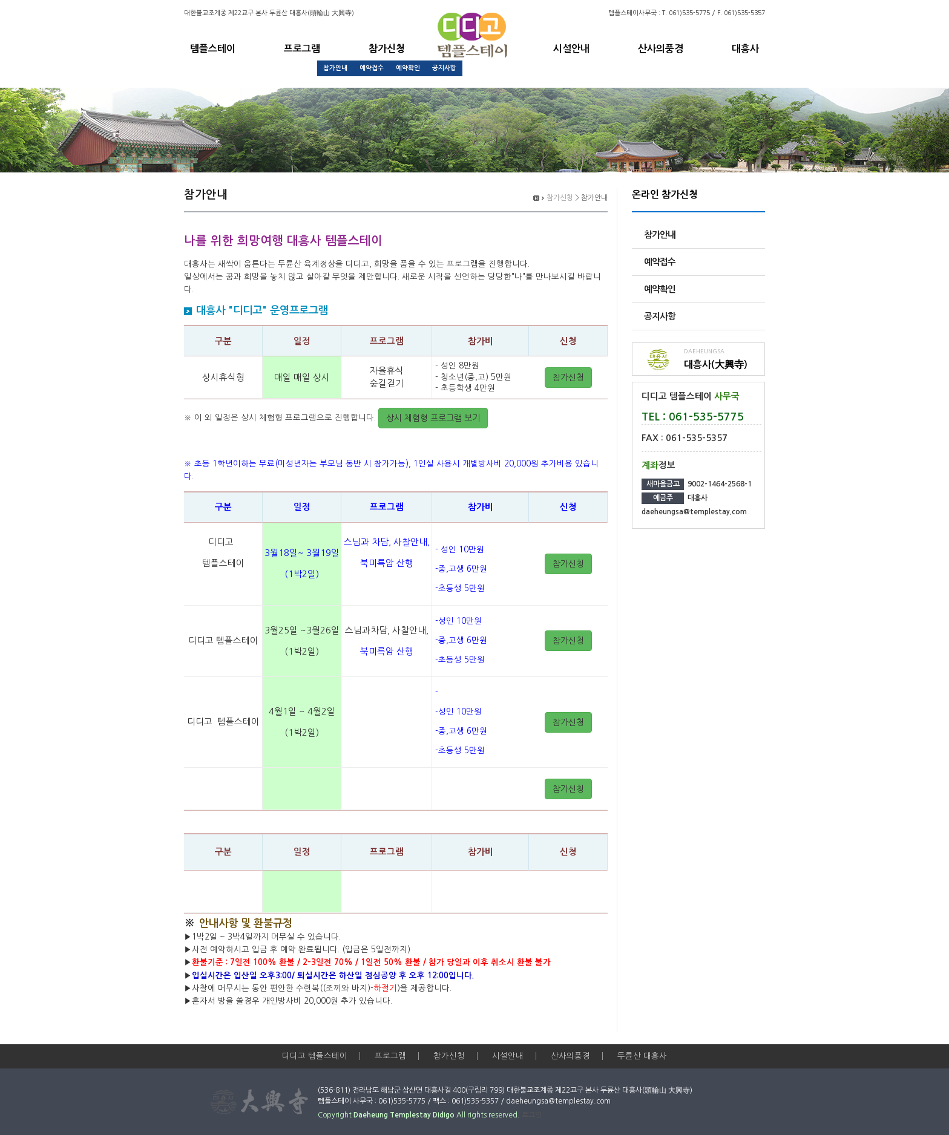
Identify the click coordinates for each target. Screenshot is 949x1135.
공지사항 (444, 68)
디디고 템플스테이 (314, 1056)
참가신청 (387, 48)
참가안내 (335, 68)
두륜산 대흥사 (642, 1056)
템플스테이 (212, 48)
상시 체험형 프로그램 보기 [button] (433, 418)
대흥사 (745, 48)
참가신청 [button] (568, 377)
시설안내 (571, 48)
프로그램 (302, 48)
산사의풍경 (660, 48)
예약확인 (408, 68)
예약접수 (372, 68)
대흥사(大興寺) (715, 364)
